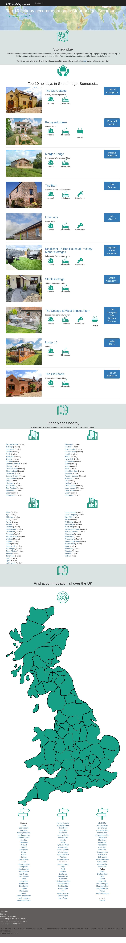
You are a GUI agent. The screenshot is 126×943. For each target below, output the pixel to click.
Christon (9, 466)
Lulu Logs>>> (112, 217)
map (84, 61)
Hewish (67, 454)
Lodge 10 (51, 342)
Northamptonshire (24, 901)
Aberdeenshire (63, 864)
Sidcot (8, 544)
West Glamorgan (102, 859)
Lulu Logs (51, 217)
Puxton (8, 522)
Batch (8, 454)
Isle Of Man (23, 874)
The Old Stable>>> (112, 374)
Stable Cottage (55, 279)
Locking (68, 483)
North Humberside (24, 896)
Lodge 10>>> (112, 342)
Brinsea (9, 461)
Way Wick (68, 517)
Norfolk (23, 893)
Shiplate (9, 541)
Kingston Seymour (72, 476)
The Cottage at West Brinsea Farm (67, 310)
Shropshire (63, 830)
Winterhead (69, 536)
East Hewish (11, 486)
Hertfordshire (24, 871)
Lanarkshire (102, 838)
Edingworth (10, 495)
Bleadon (9, 459)
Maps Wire (17, 924)
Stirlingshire (102, 857)
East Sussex (23, 859)
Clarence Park (11, 471)
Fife (63, 891)
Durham (24, 857)
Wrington (68, 551)
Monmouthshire (102, 886)
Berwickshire (63, 876)
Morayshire (102, 842)
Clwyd (102, 871)
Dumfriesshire (63, 886)
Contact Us (4, 911)
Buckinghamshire (23, 833)
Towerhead (10, 556)
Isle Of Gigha (63, 896)
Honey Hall (69, 459)
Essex (23, 862)
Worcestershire (63, 859)
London (24, 888)
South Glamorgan (102, 893)
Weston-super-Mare (72, 529)
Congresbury (11, 478)
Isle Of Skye (102, 828)
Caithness (63, 879)
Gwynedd (102, 881)
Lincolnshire (23, 886)
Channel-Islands (24, 838)
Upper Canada (70, 512)
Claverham (10, 473)
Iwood (67, 469)
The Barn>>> (112, 186)
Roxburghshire (102, 852)
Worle (67, 546)
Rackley (9, 524)
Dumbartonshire (63, 884)
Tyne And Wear (63, 845)
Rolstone (9, 527)
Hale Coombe (70, 449)
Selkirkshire (102, 855)
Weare (67, 520)
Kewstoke (68, 473)
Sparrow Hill (10, 546)
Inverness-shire (63, 893)
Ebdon (8, 493)
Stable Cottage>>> (112, 279)
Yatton (67, 556)
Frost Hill (68, 447)
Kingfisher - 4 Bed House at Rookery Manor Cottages (69, 250)
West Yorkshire (63, 855)
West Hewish (70, 524)
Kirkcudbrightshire (102, 835)
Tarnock (9, 553)
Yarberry (68, 553)
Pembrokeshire (102, 888)
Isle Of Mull (102, 823)
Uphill (8, 561)
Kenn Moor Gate (71, 471)
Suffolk (63, 840)
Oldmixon (9, 517)
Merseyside (23, 891)
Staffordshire (63, 838)
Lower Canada (70, 486)
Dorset (23, 855)
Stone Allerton (11, 551)
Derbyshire (24, 850)
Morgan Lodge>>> (112, 154)
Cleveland (24, 842)
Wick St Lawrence (71, 532)
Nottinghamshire (63, 825)
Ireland (102, 901)
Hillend (67, 457)
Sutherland (102, 867)
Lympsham (69, 495)
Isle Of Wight (24, 876)
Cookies (3, 914)
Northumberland (63, 823)
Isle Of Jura (63, 898)
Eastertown (10, 490)
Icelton (67, 466)
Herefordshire (24, 869)
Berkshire (23, 830)
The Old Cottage (56, 90)
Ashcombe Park (12, 444)
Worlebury (69, 549)
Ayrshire (63, 871)
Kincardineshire (102, 830)
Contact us (39, 3)
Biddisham (10, 457)
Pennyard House (56, 122)
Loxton (67, 493)
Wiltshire (63, 857)
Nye (7, 515)
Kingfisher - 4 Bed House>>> (112, 250)
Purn (8, 520)
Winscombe (69, 534)
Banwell (9, 452)
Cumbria (24, 847)
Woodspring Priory (72, 541)
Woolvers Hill (70, 544)
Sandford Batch (12, 536)
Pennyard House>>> (112, 122)
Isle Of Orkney (102, 825)
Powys (102, 891)
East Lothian (63, 888)
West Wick (69, 527)
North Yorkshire (24, 898)
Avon (24, 825)
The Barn (51, 185)
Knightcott (68, 478)
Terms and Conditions (8, 916)
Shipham (9, 539)
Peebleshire (23, 884)
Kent (24, 879)
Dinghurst (9, 483)
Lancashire (24, 881)
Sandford (9, 534)
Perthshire (102, 847)
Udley (8, 558)
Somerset (63, 833)
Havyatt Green (70, 452)
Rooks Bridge (11, 529)
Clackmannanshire (63, 881)
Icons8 (24, 921)
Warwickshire (63, 847)
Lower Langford (71, 488)
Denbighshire (102, 874)
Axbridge (9, 447)
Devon (23, 852)
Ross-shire (102, 850)
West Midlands (63, 850)
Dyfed (102, 876)
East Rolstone (11, 488)
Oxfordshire (63, 828)
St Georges (10, 549)
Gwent (102, 879)
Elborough (69, 444)
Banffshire (63, 874)
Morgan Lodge (54, 154)
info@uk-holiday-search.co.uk (16, 919)
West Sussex (63, 852)
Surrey (63, 842)
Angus (63, 867)
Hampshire (24, 867)
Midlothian (102, 840)
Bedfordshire (23, 828)
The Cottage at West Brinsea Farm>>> (112, 315)
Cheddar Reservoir (13, 464)
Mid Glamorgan (102, 884)
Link (66, 481)
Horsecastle (69, 461)
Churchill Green (12, 469)
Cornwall (23, 845)
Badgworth (10, 449)
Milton (8, 512)
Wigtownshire (102, 864)
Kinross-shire (102, 833)
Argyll (63, 869)
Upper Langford (71, 515)
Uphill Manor (11, 563)
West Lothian (102, 862)
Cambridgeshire (24, 835)
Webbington (69, 522)
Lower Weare (70, 490)
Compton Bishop (12, 476)
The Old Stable (55, 374)
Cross (8, 481)
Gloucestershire (24, 864)
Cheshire (23, 840)
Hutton (67, 464)
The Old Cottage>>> (112, 91)
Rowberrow (10, 532)
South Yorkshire (63, 835)
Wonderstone (70, 539)
